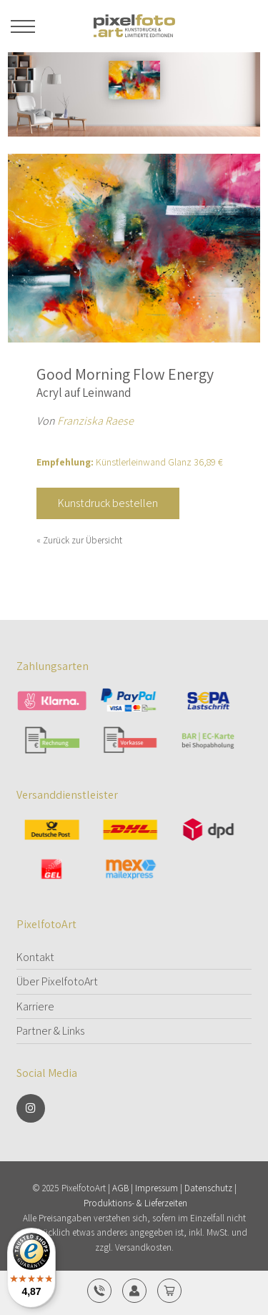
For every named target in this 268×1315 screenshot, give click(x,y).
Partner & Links (50, 1030)
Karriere (35, 1006)
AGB (120, 1188)
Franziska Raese (95, 420)
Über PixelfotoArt (57, 981)
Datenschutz (208, 1188)
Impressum (156, 1188)
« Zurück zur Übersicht (79, 540)
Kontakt (35, 957)
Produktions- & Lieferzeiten (135, 1203)
